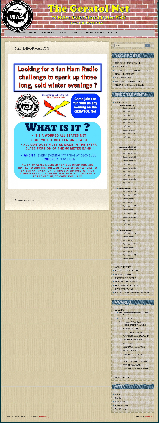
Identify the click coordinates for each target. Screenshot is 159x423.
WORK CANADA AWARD (134, 325)
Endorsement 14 (129, 160)
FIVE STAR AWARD (124, 289)
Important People (94, 33)
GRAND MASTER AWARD (127, 285)
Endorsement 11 (129, 149)
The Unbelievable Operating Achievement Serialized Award (136, 314)
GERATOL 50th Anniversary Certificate (132, 292)
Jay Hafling (43, 417)
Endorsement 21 (129, 191)
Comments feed (121, 405)
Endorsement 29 (129, 220)
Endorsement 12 (129, 153)
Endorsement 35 (129, 247)
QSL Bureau (63, 33)
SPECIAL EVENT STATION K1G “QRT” (133, 70)
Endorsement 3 (129, 115)
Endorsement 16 (129, 168)
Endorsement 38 (129, 258)
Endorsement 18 (129, 175)
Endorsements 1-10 (127, 105)
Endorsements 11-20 (127, 147)
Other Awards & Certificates (130, 322)
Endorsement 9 (129, 137)
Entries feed (120, 401)
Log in (118, 398)
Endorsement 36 (129, 251)
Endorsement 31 (129, 233)
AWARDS (32, 33)
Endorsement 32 (129, 237)
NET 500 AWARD (123, 274)
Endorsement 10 (129, 141)
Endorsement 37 (129, 255)
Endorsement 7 (129, 130)
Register (118, 394)
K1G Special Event (123, 77)
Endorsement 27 (129, 213)
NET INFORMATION (17, 33)
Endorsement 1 (129, 108)
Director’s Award (126, 318)
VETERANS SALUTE (132, 343)
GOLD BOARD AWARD (133, 332)
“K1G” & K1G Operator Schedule (129, 85)
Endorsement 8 (129, 133)
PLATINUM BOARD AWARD (136, 336)
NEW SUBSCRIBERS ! (125, 74)
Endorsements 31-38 (127, 230)
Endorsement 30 (129, 224)
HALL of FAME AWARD (126, 281)
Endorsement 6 (129, 126)
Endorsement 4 (129, 119)
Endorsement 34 (129, 244)
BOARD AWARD (130, 328)
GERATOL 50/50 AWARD (126, 270)
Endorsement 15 (129, 164)
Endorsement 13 (129, 157)
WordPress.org (121, 409)
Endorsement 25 (129, 206)
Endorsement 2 (129, 111)
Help (109, 33)
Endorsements (47, 33)
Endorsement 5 (129, 122)
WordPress (149, 417)
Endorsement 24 (129, 202)
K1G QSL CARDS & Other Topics (129, 63)
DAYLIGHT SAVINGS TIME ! (128, 81)
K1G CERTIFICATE (124, 67)
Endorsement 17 (129, 171)
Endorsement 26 (129, 209)
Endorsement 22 (129, 195)
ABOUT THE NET (123, 267)
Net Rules (77, 33)
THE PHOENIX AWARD (133, 339)
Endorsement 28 (129, 217)
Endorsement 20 (129, 182)
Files (117, 33)
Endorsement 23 (129, 198)
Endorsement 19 (129, 179)
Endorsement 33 (129, 240)
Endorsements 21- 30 (127, 188)
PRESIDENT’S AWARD (125, 278)
